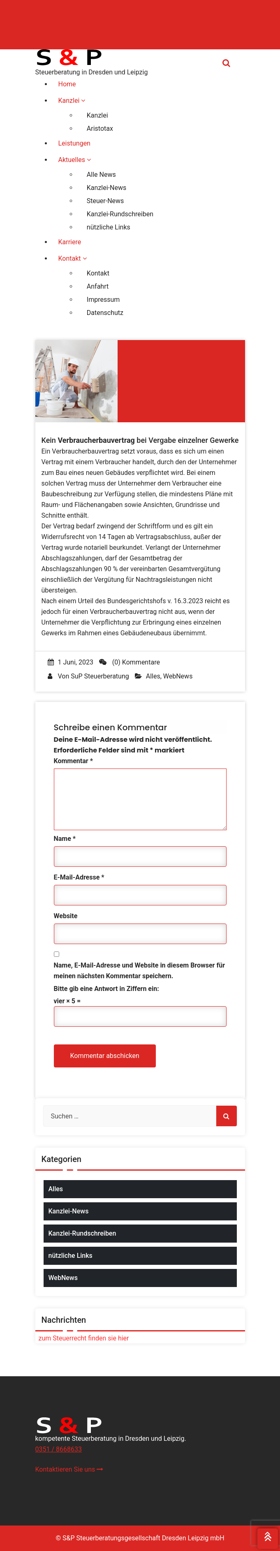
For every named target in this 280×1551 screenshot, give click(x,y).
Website (66, 916)
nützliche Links (71, 1255)
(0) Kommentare (129, 662)
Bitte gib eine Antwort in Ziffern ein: (106, 989)
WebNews (178, 676)
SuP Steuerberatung (100, 676)
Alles (153, 676)
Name (65, 839)
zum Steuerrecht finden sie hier (82, 1338)
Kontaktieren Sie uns (69, 1469)
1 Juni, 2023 (70, 662)
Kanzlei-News (69, 1211)
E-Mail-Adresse (79, 877)
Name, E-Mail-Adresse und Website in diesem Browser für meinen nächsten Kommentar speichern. (139, 970)
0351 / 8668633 (58, 1449)
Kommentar (73, 761)
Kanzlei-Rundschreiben (82, 1233)
